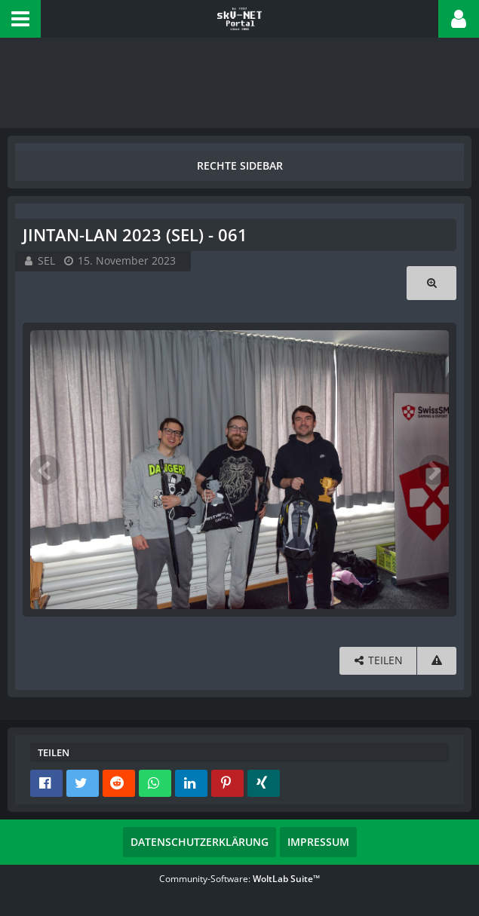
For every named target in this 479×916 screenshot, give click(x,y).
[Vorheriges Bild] (45, 470)
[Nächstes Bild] (434, 470)
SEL (46, 260)
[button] (20, 19)
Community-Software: (239, 878)
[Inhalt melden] (436, 661)
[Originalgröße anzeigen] (431, 283)
